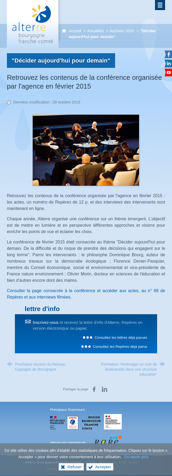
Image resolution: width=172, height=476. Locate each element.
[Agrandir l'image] (85, 150)
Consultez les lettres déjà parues (120, 338)
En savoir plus (136, 462)
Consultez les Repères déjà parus (120, 347)
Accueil (75, 31)
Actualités (95, 31)
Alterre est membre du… (69, 443)
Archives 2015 (122, 31)
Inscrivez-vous (45, 322)
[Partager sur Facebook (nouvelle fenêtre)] (94, 389)
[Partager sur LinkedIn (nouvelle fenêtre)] (104, 389)
